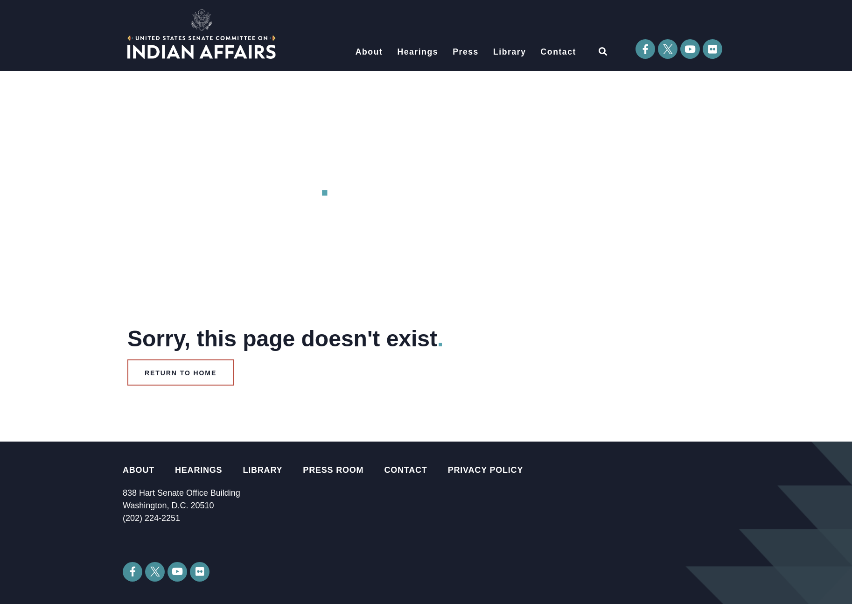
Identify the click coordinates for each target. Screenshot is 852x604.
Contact (558, 51)
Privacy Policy (486, 470)
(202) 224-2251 (151, 518)
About (369, 51)
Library (509, 51)
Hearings (417, 51)
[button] (602, 51)
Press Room (333, 470)
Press (466, 51)
